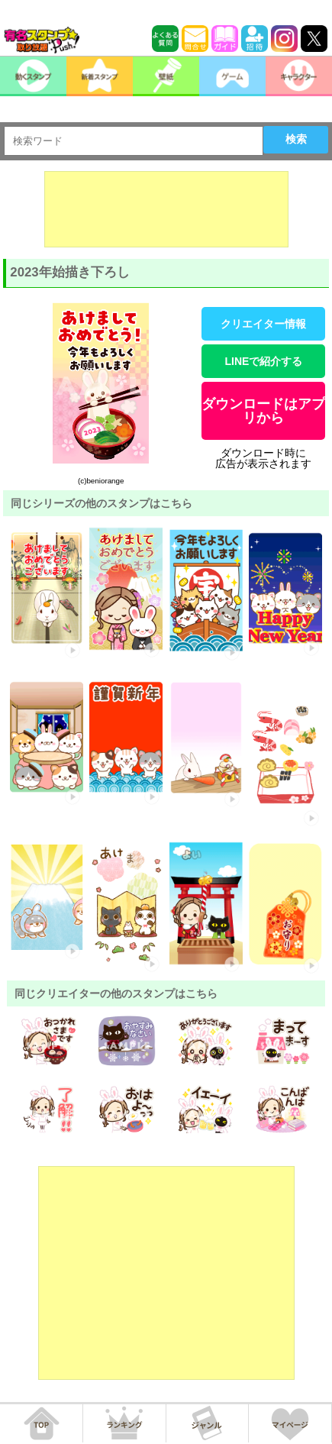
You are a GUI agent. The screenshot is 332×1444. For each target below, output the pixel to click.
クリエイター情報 (263, 324)
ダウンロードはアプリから (263, 410)
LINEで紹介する (263, 361)
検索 (296, 139)
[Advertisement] (166, 209)
